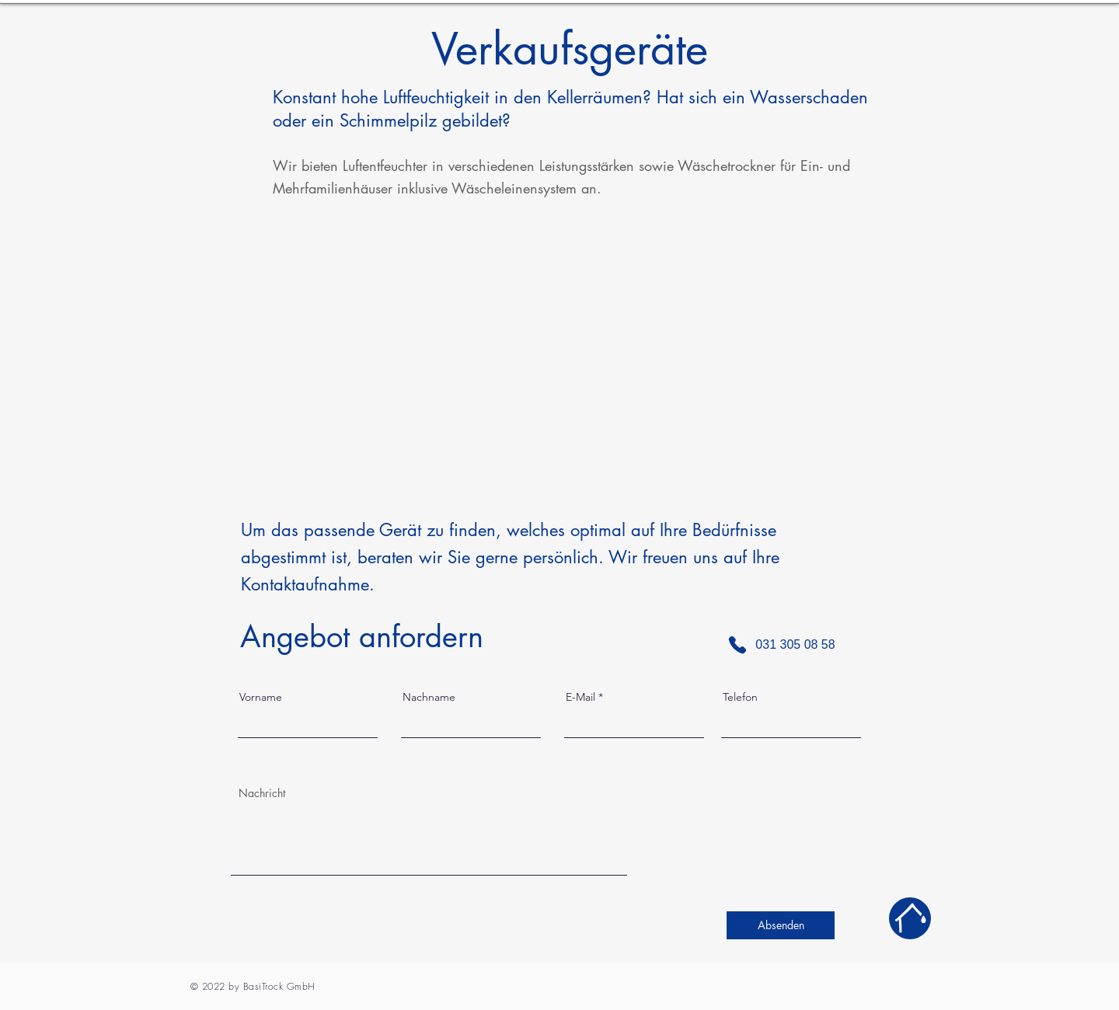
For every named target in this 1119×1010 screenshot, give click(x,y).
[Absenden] (781, 925)
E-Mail (580, 696)
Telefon (740, 696)
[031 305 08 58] (781, 645)
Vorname (260, 696)
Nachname (429, 696)
